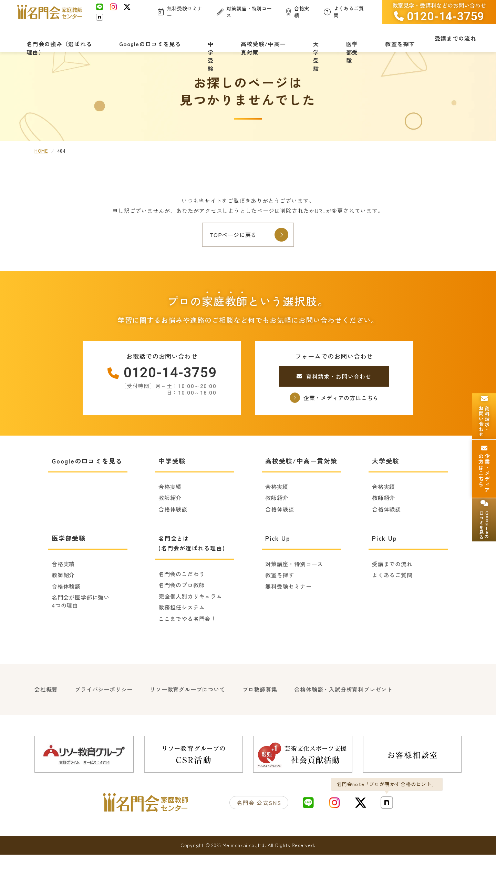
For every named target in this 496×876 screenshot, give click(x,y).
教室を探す (279, 599)
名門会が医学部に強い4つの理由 (81, 625)
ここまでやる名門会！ (187, 642)
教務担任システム (181, 631)
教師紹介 (170, 522)
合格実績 (170, 511)
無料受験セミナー (288, 610)
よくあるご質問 (392, 599)
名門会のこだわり (181, 598)
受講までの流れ (392, 588)
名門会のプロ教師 (181, 609)
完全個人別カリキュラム (190, 620)
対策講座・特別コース (294, 588)
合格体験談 (172, 533)
